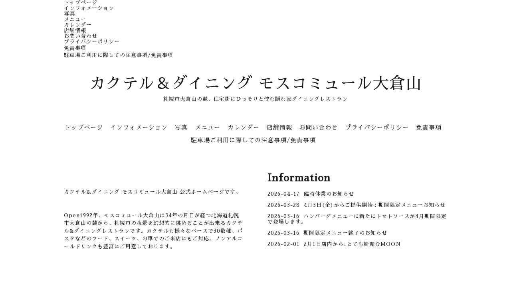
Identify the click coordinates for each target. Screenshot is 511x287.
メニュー (75, 19)
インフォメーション (89, 8)
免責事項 (75, 48)
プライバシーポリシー (92, 41)
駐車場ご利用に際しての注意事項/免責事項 (118, 55)
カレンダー (78, 25)
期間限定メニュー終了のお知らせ (345, 233)
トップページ (80, 2)
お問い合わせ (80, 36)
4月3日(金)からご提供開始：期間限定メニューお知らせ (375, 205)
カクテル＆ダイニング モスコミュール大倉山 (255, 84)
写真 (69, 13)
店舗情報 (75, 30)
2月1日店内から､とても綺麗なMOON (352, 244)
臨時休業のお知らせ (329, 194)
